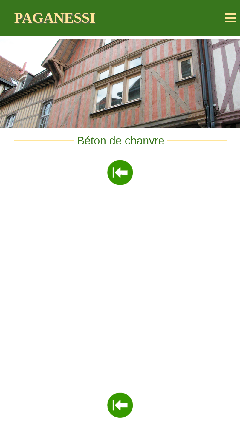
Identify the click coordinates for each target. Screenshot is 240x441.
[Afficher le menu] (230, 18)
